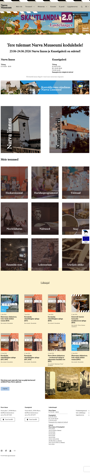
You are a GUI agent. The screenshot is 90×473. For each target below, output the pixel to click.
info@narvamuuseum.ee (7, 412)
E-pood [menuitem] (61, 6)
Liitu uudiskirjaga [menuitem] (80, 412)
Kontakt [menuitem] (53, 6)
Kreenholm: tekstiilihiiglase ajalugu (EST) (31, 319)
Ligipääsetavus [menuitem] (72, 6)
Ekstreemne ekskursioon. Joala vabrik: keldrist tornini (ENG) (79, 357)
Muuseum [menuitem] (41, 6)
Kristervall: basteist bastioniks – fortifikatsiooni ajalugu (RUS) (78, 320)
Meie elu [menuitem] (19, 6)
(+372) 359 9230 (7, 415)
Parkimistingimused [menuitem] (81, 410)
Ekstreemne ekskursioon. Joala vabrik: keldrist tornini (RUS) (9, 319)
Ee (86, 6)
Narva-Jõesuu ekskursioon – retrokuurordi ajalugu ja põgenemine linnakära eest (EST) (56, 358)
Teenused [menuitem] (28, 6)
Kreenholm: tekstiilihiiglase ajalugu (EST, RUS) (8, 357)
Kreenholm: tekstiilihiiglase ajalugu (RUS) (55, 319)
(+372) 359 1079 (31, 415)
